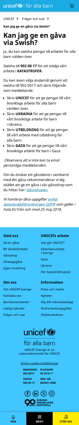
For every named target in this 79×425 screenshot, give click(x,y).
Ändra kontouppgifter (56, 308)
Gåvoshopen (37, 189)
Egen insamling (14, 268)
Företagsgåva (12, 262)
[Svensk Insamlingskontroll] (39, 402)
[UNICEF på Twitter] (44, 394)
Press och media (52, 289)
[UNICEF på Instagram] (52, 394)
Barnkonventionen (16, 302)
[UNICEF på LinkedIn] (36, 394)
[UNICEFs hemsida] (27, 6)
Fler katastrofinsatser (56, 272)
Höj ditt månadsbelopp (57, 302)
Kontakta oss (12, 296)
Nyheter (46, 296)
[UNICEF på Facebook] (28, 394)
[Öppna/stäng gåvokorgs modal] (72, 5)
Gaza (44, 259)
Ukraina (46, 265)
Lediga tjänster (14, 308)
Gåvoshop (10, 255)
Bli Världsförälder (15, 249)
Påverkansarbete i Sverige (52, 251)
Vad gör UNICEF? (52, 243)
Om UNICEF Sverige (17, 289)
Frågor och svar (14, 315)
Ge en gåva (11, 243)
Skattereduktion (52, 315)
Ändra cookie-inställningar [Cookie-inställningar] (39, 363)
